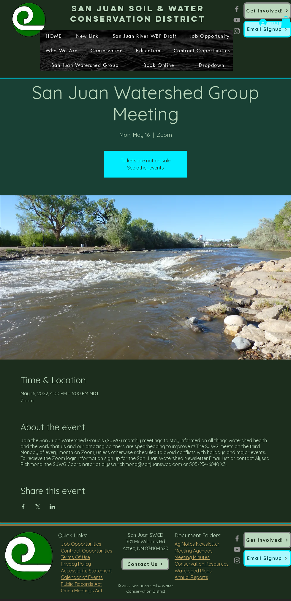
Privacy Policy (76, 564)
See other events (145, 168)
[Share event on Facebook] (23, 506)
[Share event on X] (38, 506)
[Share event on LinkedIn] (52, 506)
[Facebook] (237, 9)
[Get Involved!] (267, 10)
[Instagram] (237, 31)
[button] (267, 29)
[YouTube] (237, 20)
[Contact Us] (145, 564)
